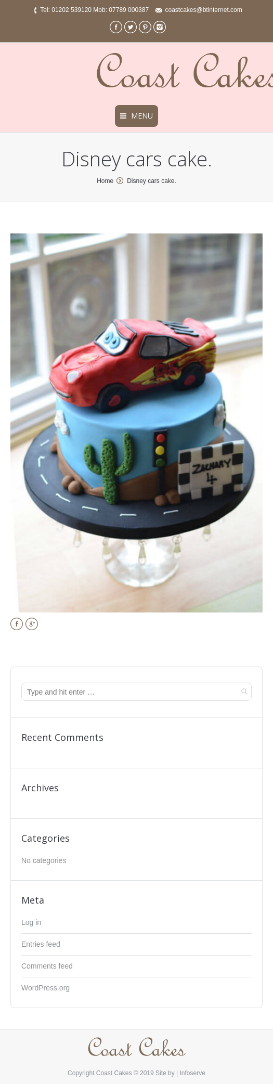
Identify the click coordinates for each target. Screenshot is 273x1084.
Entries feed (40, 944)
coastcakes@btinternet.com (203, 10)
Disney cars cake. (151, 181)
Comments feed (47, 966)
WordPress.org (45, 988)
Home (105, 181)
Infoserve (192, 1073)
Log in (31, 922)
